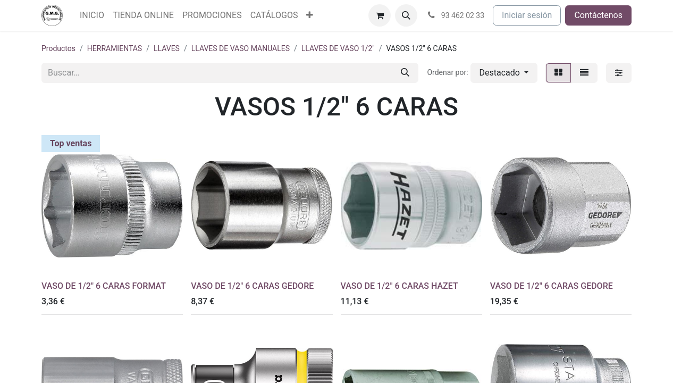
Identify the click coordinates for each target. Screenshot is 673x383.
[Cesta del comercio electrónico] (379, 15)
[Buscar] (405, 73)
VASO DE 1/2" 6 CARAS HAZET (399, 286)
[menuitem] (91, 15)
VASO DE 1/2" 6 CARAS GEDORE (252, 286)
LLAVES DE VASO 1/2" (338, 48)
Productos (58, 48)
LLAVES (167, 48)
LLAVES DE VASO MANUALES (240, 48)
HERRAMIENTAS (114, 48)
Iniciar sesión (527, 15)
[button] (406, 15)
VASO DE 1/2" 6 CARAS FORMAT (103, 286)
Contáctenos (598, 15)
